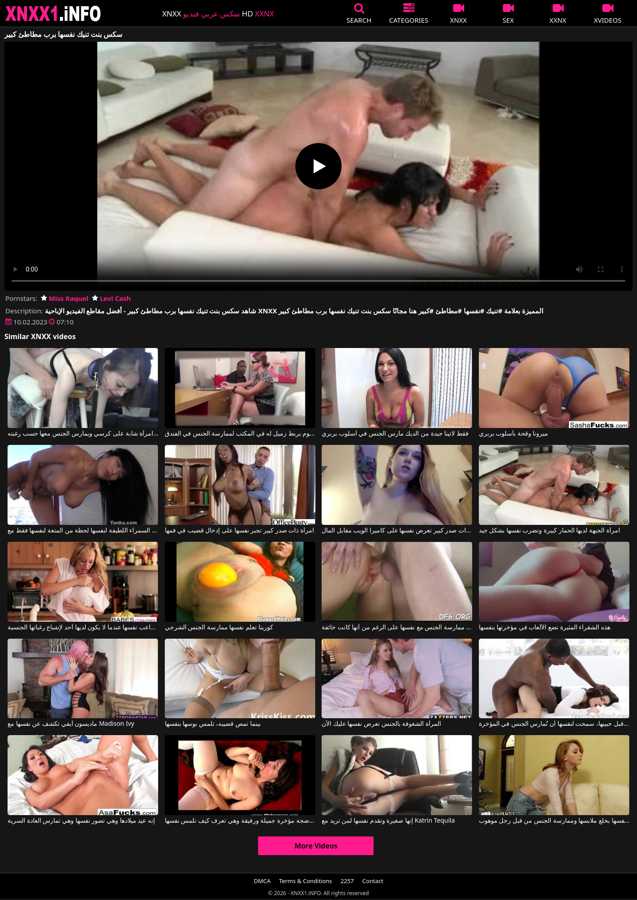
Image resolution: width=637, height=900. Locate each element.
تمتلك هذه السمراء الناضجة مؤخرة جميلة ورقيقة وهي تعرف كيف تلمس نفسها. (240, 820)
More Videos (316, 846)
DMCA (262, 881)
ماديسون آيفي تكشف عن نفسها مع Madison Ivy (71, 724)
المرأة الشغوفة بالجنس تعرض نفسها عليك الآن (381, 724)
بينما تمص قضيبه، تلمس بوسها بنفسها (213, 724)
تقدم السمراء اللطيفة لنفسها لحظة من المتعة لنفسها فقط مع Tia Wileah (83, 530)
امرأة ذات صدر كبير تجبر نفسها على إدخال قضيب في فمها (239, 530)
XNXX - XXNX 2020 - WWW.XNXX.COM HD (53, 13)
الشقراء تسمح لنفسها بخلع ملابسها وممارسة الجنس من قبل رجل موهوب (554, 820)
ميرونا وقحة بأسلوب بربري (514, 433)
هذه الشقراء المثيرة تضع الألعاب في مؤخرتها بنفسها (544, 627)
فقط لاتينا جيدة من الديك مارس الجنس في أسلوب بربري (395, 433)
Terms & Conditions (305, 881)
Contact (372, 881)
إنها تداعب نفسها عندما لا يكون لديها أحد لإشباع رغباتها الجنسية (83, 627)
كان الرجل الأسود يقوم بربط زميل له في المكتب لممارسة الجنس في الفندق (240, 433)
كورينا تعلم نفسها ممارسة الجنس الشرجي (219, 627)
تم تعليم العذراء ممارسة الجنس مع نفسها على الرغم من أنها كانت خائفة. (397, 627)
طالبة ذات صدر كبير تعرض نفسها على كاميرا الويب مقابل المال (397, 530)
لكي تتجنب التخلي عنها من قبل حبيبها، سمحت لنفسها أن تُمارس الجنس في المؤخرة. (554, 724)
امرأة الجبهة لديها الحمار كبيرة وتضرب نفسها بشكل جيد (549, 530)
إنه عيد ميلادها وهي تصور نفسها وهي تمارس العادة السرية (81, 820)
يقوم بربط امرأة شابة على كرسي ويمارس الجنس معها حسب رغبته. (83, 433)
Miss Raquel (64, 298)
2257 (347, 881)
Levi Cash (111, 298)
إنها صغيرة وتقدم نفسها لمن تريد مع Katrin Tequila (388, 820)
